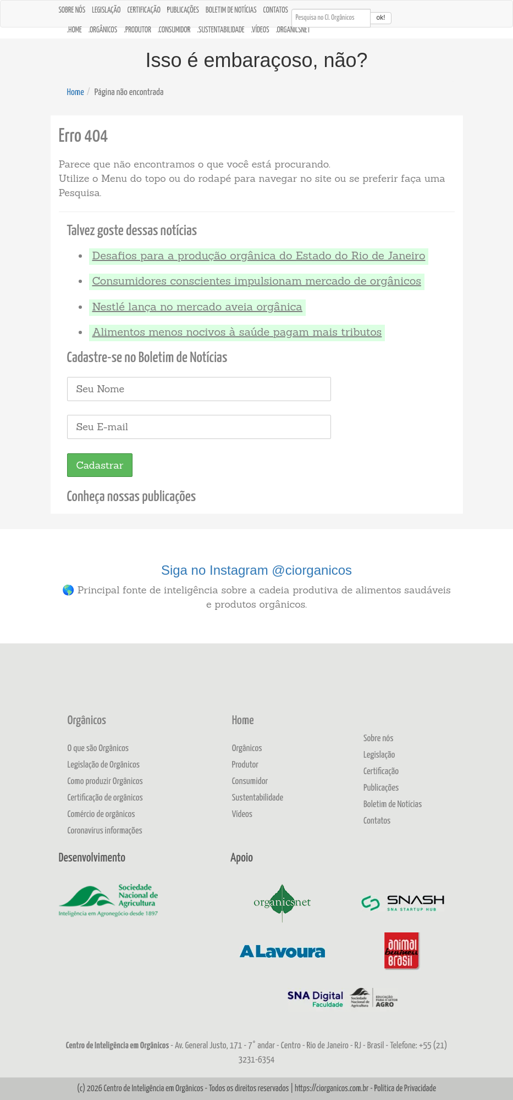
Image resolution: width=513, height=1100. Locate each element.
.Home (74, 30)
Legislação (106, 10)
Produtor (245, 765)
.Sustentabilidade (220, 30)
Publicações (183, 10)
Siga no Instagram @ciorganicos (256, 570)
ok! (380, 17)
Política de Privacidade (404, 1089)
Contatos (275, 10)
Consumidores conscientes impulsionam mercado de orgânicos (256, 280)
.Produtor (137, 30)
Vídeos (242, 814)
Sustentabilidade (257, 798)
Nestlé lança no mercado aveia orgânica (197, 306)
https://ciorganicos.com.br (332, 1089)
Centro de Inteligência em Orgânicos (153, 1089)
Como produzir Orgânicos (105, 781)
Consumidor (250, 781)
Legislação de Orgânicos (104, 765)
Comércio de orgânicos (101, 814)
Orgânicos (87, 721)
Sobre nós (72, 10)
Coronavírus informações (105, 831)
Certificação (143, 10)
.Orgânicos (103, 30)
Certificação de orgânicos (105, 798)
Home (75, 92)
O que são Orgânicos (98, 748)
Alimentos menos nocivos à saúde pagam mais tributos (237, 331)
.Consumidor (174, 30)
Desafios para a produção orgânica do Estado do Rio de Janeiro (259, 255)
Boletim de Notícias (231, 10)
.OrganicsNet (293, 30)
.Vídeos (260, 30)
